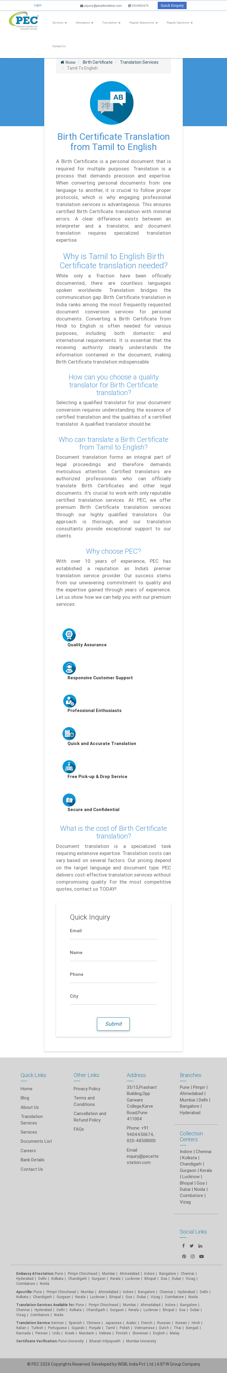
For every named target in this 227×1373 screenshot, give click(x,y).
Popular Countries (180, 22)
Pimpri (199, 1087)
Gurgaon (63, 1297)
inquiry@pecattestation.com (101, 6)
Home (26, 1088)
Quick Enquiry (172, 5)
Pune (185, 1087)
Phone (76, 974)
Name (76, 952)
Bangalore (189, 1106)
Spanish (75, 1323)
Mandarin (86, 1333)
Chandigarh (77, 1278)
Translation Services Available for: (45, 1305)
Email (76, 930)
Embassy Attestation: (35, 1273)
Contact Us (59, 46)
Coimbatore (25, 1283)
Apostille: (24, 1292)
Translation (111, 22)
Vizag (21, 1315)
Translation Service (33, 1323)
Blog (25, 1098)
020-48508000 (141, 1140)
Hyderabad (190, 1112)
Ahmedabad (191, 1093)
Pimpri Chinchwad (82, 1273)
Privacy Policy (87, 1088)
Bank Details (33, 1159)
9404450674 (138, 6)
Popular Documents (143, 22)
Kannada (23, 1333)
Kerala (80, 1297)
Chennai (203, 1151)
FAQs (79, 1129)
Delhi (203, 1100)
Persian (41, 1333)
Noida (44, 1283)
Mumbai (187, 1100)
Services (59, 22)
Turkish (37, 1328)
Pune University (71, 1341)
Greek (69, 1333)
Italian (21, 1328)
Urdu (56, 1333)
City (74, 996)
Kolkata (189, 1157)
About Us (30, 1107)
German (57, 1323)
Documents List (36, 1141)
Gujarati (78, 1328)
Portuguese (57, 1328)
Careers (28, 1150)
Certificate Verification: (36, 1341)
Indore (186, 1151)
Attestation (84, 22)
